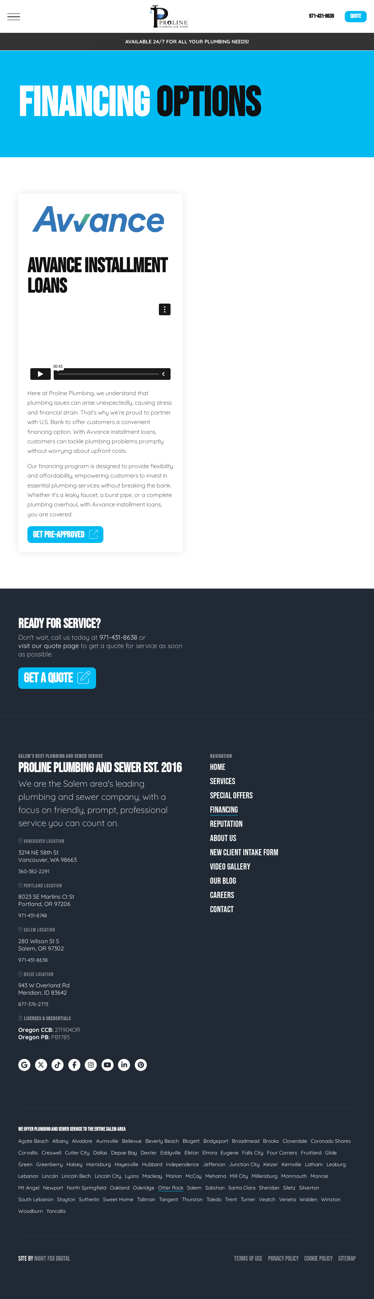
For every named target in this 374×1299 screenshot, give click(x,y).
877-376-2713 (33, 1004)
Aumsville (107, 1141)
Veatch (267, 1199)
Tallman (146, 1199)
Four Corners (282, 1152)
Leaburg (336, 1164)
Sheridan (269, 1187)
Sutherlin (89, 1199)
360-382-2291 (33, 871)
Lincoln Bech (76, 1176)
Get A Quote (57, 678)
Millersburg (265, 1176)
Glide (331, 1152)
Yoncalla (55, 1211)
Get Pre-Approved (65, 534)
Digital (63, 1259)
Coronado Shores (331, 1141)
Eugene (229, 1152)
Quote (355, 16)
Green (25, 1164)
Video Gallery (230, 866)
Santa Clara (241, 1187)
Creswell (51, 1152)
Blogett (191, 1141)
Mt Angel (28, 1187)
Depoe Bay (124, 1152)
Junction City (244, 1164)
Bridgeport (215, 1141)
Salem (194, 1187)
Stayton (66, 1199)
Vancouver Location (41, 841)
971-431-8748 (32, 915)
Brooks (271, 1141)
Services (222, 781)
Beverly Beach (162, 1141)
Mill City (239, 1176)
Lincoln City (108, 1176)
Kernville (291, 1164)
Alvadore (82, 1141)
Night (40, 1259)
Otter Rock (170, 1187)
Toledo (213, 1199)
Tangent (168, 1199)
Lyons (132, 1176)
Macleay (152, 1176)
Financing (224, 810)
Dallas (100, 1152)
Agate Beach (33, 1141)
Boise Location (36, 974)
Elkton (191, 1152)
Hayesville (126, 1164)
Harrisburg (98, 1164)
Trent (231, 1199)
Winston (330, 1199)
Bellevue (132, 1141)
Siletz (289, 1187)
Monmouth (294, 1176)
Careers (222, 895)
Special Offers (231, 795)
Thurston (192, 1199)
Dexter (149, 1152)
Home (217, 767)
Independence (182, 1164)
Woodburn (30, 1211)
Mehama (215, 1176)
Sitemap (347, 1259)
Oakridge (143, 1187)
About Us (223, 838)
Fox (51, 1259)
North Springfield (86, 1187)
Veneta (287, 1199)
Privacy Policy (283, 1259)
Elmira (209, 1152)
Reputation (226, 824)
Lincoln (50, 1176)
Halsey (74, 1164)
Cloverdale (295, 1141)
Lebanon (28, 1176)
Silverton (309, 1187)
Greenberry (49, 1164)
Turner (248, 1199)
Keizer (270, 1164)
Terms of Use (248, 1259)
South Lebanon (35, 1199)
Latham (314, 1164)
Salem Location (36, 930)
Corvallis (28, 1152)
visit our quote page (48, 645)
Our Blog (223, 881)
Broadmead (245, 1141)
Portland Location (40, 886)
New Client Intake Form (244, 852)
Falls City (252, 1152)
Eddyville (170, 1152)
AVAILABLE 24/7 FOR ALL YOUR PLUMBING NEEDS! (187, 41)
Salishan (215, 1187)
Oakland (119, 1187)
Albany (60, 1141)
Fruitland (311, 1152)
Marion (174, 1176)
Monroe (319, 1176)
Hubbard (152, 1164)
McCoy (194, 1176)
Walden (308, 1199)
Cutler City (77, 1152)
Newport (53, 1187)
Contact (222, 909)
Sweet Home (118, 1199)
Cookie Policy (318, 1259)
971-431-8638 (321, 16)
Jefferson (214, 1164)
